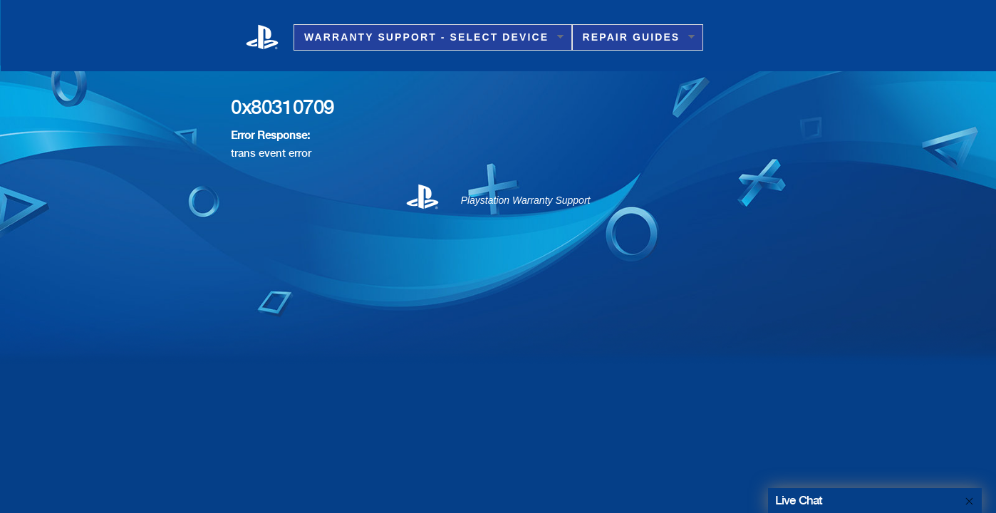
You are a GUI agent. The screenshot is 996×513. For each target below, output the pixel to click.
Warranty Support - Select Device (429, 37)
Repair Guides (633, 37)
